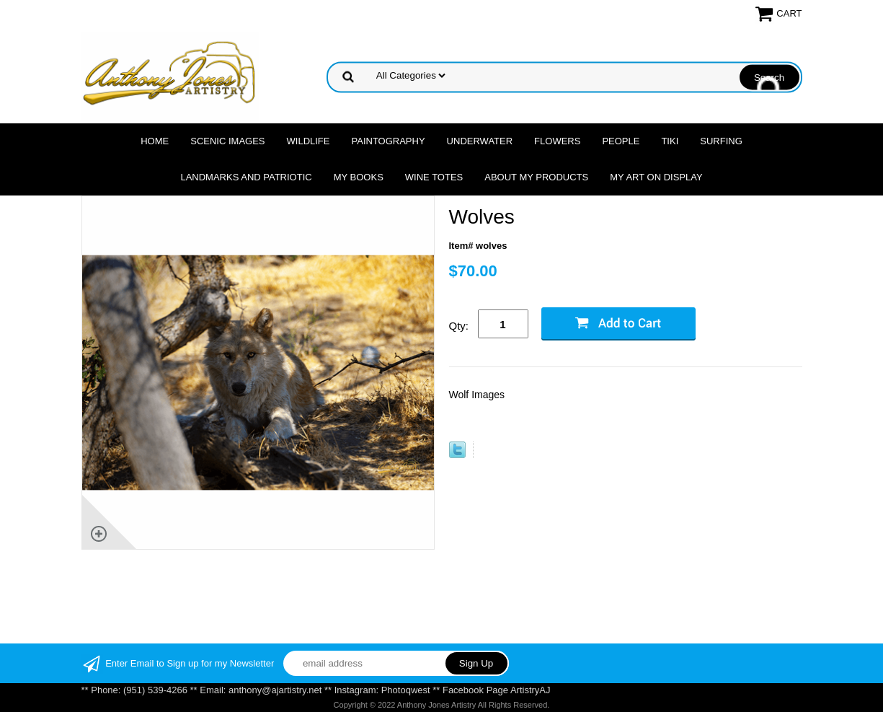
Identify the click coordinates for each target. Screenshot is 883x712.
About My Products (536, 177)
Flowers (557, 141)
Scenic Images (227, 141)
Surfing (721, 141)
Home (155, 141)
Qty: (459, 326)
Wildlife (308, 141)
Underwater (480, 141)
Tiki (669, 141)
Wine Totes (434, 177)
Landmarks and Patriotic (245, 177)
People (620, 141)
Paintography (388, 141)
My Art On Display (656, 177)
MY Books (358, 177)
